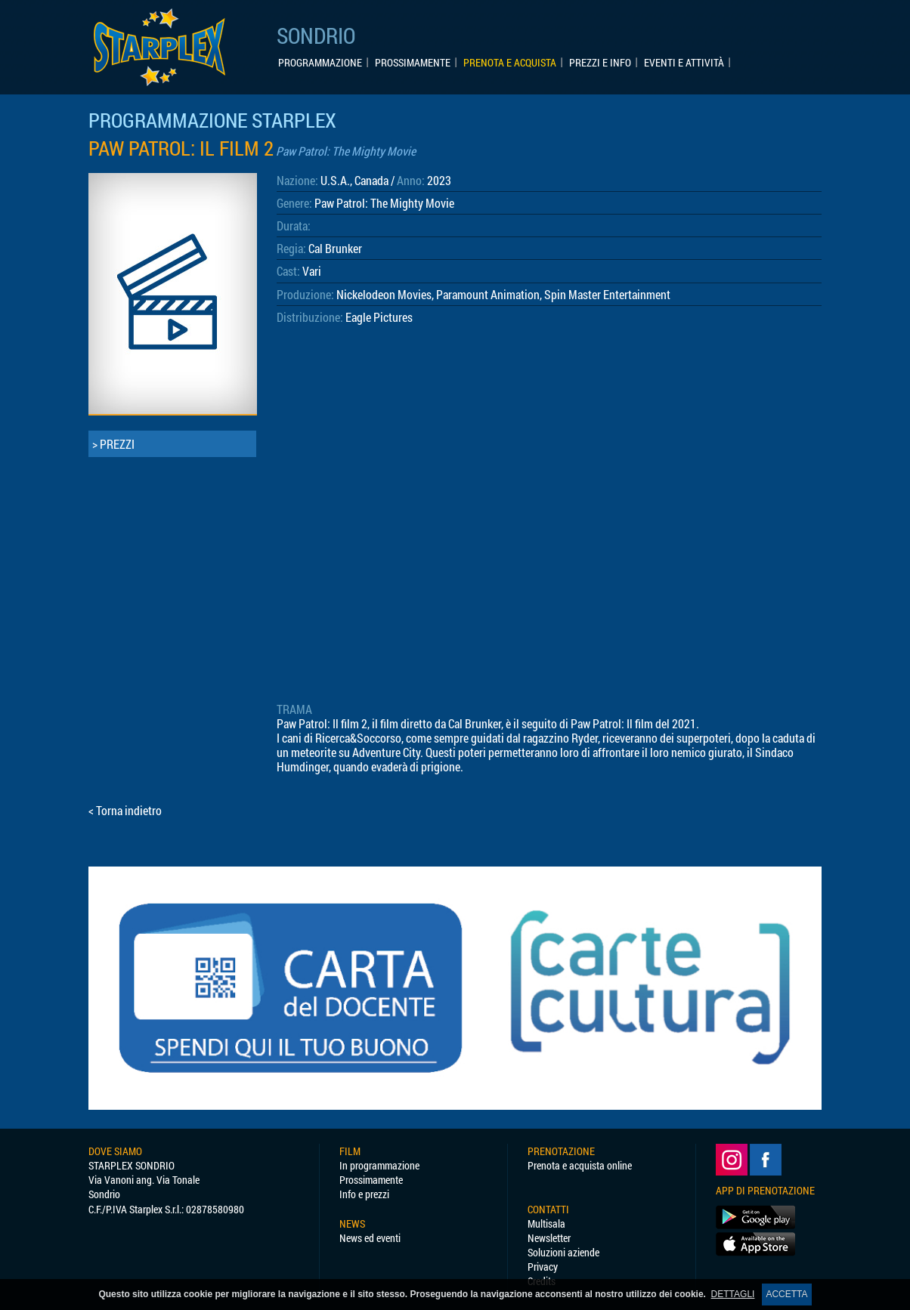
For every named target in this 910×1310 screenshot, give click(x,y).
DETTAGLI (733, 1294)
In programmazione (379, 1165)
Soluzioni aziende (563, 1252)
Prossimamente (371, 1180)
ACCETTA (786, 1294)
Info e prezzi (364, 1194)
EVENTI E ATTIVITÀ (684, 63)
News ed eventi (370, 1238)
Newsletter (549, 1238)
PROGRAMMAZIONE (320, 63)
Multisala (546, 1223)
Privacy (543, 1266)
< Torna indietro (125, 810)
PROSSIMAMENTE (412, 63)
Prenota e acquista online (580, 1165)
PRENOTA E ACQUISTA (509, 63)
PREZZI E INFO (600, 63)
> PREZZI (113, 444)
